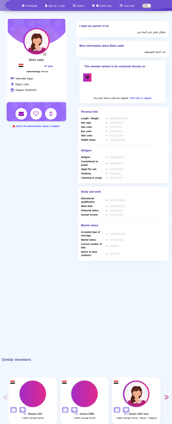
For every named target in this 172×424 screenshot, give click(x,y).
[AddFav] (22, 410)
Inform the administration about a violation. (38, 126)
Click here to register (141, 98)
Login (62, 5)
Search (80, 5)
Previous (5, 397)
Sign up (52, 5)
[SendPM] (13, 410)
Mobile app (105, 5)
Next (166, 397)
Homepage (31, 5)
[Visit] (33, 394)
